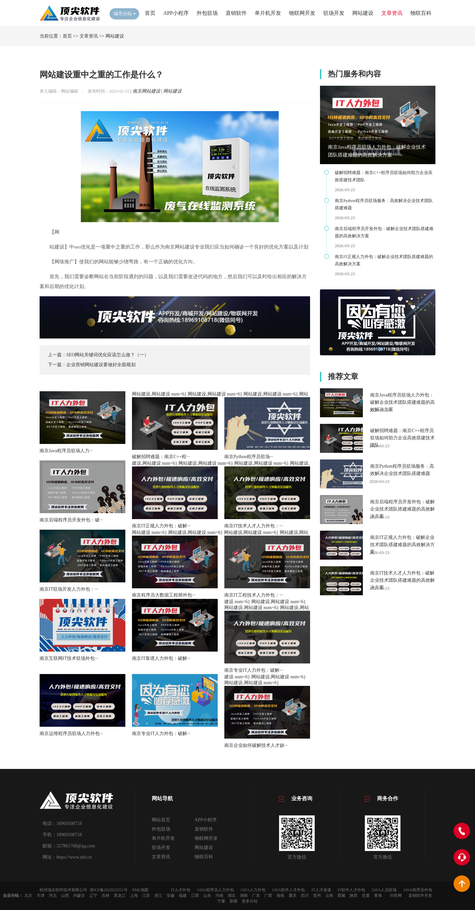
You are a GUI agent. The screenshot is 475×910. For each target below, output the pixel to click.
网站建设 (362, 13)
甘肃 (366, 895)
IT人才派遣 (321, 890)
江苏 (146, 895)
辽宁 (93, 895)
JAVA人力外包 (253, 890)
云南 (329, 895)
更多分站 (250, 901)
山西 (65, 895)
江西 (195, 895)
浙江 (158, 895)
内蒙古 (79, 895)
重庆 (293, 895)
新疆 (234, 901)
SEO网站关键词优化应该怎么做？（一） (107, 354)
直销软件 (236, 13)
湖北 (232, 895)
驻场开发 (333, 13)
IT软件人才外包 (351, 890)
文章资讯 (391, 13)
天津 (41, 895)
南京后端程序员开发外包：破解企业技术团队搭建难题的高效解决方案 (402, 509)
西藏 (341, 895)
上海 (134, 895)
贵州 (317, 895)
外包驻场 (207, 13)
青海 (378, 895)
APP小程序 (176, 13)
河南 (219, 895)
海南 (280, 895)
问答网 (396, 895)
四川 (305, 895)
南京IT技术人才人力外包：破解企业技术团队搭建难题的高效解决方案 (402, 580)
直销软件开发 (420, 895)
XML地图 (140, 890)
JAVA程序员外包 (417, 890)
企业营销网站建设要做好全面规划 (101, 364)
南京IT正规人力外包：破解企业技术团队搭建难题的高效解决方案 (402, 544)
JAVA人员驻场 (384, 890)
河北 (53, 895)
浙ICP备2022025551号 (109, 890)
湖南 (244, 895)
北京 (28, 895)
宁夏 (221, 901)
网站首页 (161, 819)
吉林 (106, 895)
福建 (183, 895)
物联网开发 (302, 13)
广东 (256, 895)
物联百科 (420, 13)
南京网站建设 (146, 91)
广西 (268, 895)
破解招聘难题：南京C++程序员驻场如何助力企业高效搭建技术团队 (402, 438)
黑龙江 (120, 895)
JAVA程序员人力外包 (215, 890)
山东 (207, 895)
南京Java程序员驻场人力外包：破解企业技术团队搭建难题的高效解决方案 (402, 402)
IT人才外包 (180, 890)
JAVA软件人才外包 (288, 890)
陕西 (354, 895)
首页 (150, 13)
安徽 (170, 895)
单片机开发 (268, 13)
